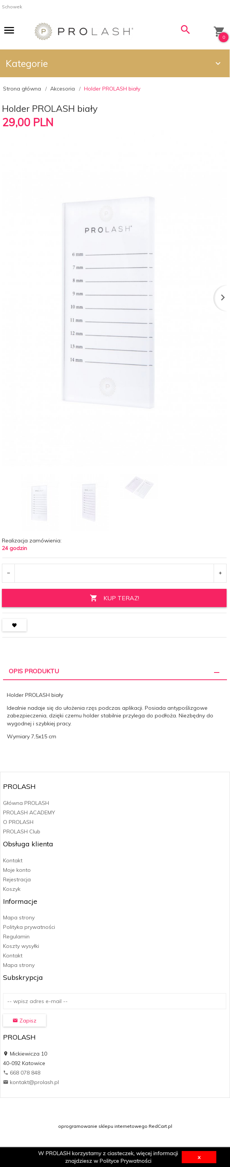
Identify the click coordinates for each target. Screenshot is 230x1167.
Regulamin (16, 936)
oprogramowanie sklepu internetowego (103, 1126)
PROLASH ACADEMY (29, 812)
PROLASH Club (21, 831)
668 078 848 (21, 1072)
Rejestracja (17, 879)
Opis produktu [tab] (34, 671)
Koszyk (12, 889)
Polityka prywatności (29, 927)
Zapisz (24, 1020)
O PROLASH (18, 822)
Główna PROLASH (26, 803)
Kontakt (12, 860)
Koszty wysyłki (21, 946)
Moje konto (17, 870)
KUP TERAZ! (114, 598)
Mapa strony (19, 917)
